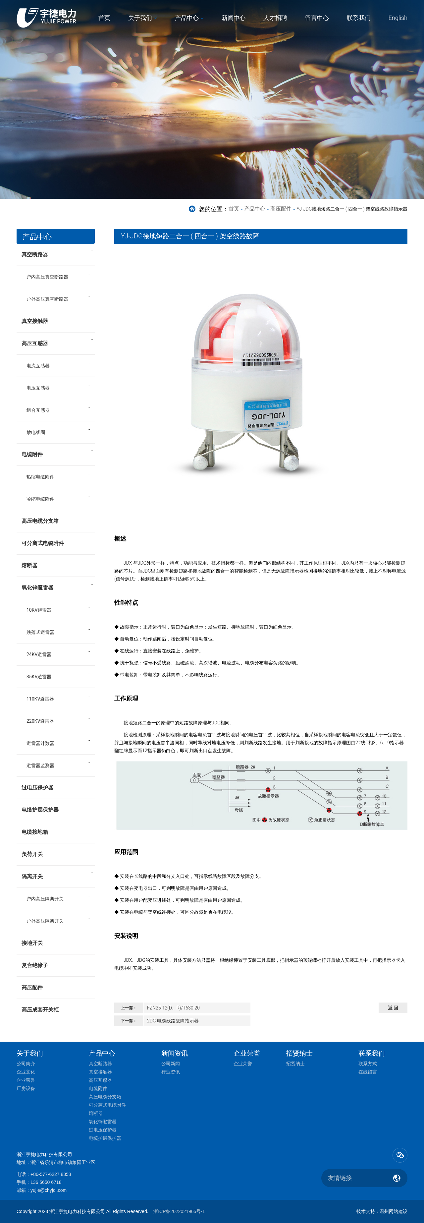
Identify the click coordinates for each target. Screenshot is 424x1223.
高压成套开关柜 (40, 1010)
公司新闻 (170, 1063)
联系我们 (359, 17)
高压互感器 (57, 341)
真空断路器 (57, 252)
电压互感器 (38, 388)
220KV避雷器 (40, 721)
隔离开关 (57, 874)
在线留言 (367, 1071)
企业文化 (26, 1071)
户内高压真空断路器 (47, 276)
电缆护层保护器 (40, 810)
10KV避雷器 (38, 610)
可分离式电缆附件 (43, 543)
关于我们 (140, 17)
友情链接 (340, 1178)
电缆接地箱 (35, 832)
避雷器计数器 (40, 743)
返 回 (393, 1007)
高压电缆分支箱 (40, 521)
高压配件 (281, 209)
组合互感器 (38, 410)
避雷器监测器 (40, 765)
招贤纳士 (295, 1063)
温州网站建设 (393, 1211)
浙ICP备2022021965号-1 (179, 1211)
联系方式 (367, 1063)
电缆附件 (57, 452)
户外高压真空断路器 (47, 299)
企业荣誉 (26, 1080)
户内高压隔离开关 (45, 898)
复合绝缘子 (35, 965)
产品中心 (187, 17)
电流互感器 (38, 365)
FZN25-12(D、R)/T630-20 (173, 1007)
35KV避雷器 (38, 676)
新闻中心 (233, 17)
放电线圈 (35, 432)
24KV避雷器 (38, 654)
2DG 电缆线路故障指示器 (173, 1020)
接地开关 (32, 943)
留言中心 (317, 17)
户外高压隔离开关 (45, 921)
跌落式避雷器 (40, 632)
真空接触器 (35, 321)
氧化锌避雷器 (57, 585)
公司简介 (26, 1063)
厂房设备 (26, 1088)
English (398, 17)
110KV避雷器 (40, 699)
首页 (104, 17)
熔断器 (29, 565)
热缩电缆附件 (40, 476)
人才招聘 (275, 17)
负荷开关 (32, 854)
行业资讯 (170, 1071)
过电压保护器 (37, 787)
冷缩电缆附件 (40, 499)
